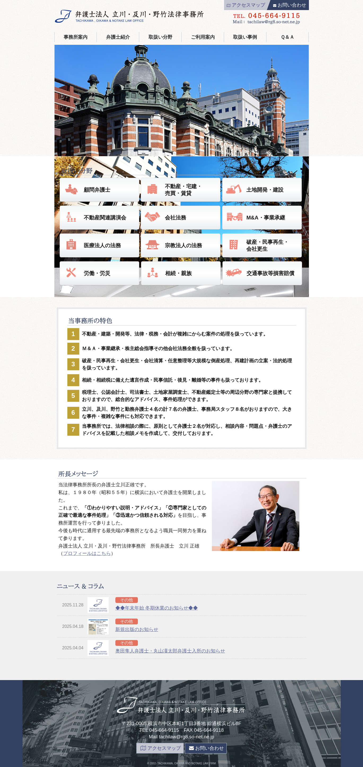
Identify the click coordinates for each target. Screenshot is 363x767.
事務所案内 (76, 37)
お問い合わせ (289, 5)
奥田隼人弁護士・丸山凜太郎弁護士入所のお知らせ (170, 651)
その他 (126, 600)
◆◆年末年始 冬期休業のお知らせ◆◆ (156, 608)
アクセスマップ (246, 5)
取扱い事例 (245, 37)
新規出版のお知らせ (136, 629)
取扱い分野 (160, 37)
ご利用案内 (203, 37)
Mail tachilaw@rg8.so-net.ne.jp (181, 736)
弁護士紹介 (118, 37)
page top (319, 763)
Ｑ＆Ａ (287, 37)
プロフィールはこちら (87, 553)
